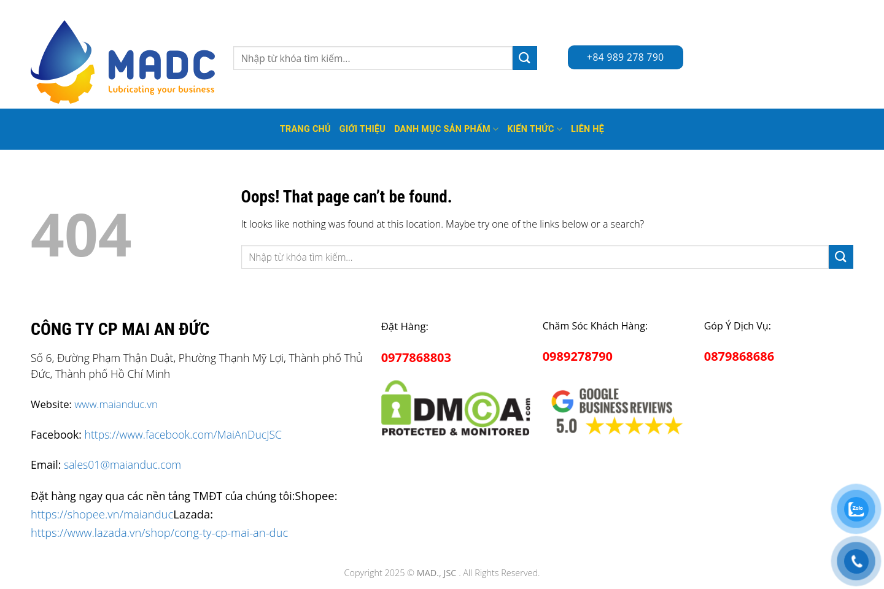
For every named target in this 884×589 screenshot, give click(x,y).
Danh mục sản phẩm (446, 129)
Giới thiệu (362, 129)
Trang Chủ (305, 129)
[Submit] (525, 58)
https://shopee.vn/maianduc (102, 514)
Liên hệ (587, 129)
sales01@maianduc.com (122, 464)
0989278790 (578, 356)
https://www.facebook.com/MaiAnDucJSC (183, 434)
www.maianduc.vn (116, 404)
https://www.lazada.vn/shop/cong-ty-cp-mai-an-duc (159, 532)
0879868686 (739, 356)
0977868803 (416, 357)
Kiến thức (534, 129)
